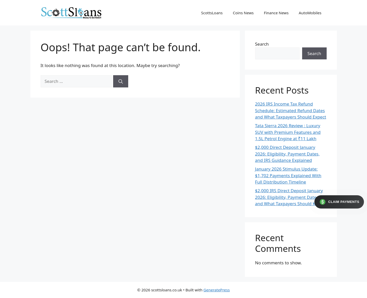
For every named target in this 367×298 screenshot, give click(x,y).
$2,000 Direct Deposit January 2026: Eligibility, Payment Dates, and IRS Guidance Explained (287, 153)
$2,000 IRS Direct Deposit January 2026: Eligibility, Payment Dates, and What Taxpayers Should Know (289, 197)
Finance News (276, 12)
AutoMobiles (310, 12)
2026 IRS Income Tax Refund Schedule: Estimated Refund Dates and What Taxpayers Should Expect (290, 110)
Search (262, 44)
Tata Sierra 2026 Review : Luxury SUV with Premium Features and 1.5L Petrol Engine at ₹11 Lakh (288, 132)
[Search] (120, 81)
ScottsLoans (211, 12)
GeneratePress (217, 289)
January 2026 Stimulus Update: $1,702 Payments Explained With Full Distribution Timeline (288, 175)
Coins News (243, 12)
